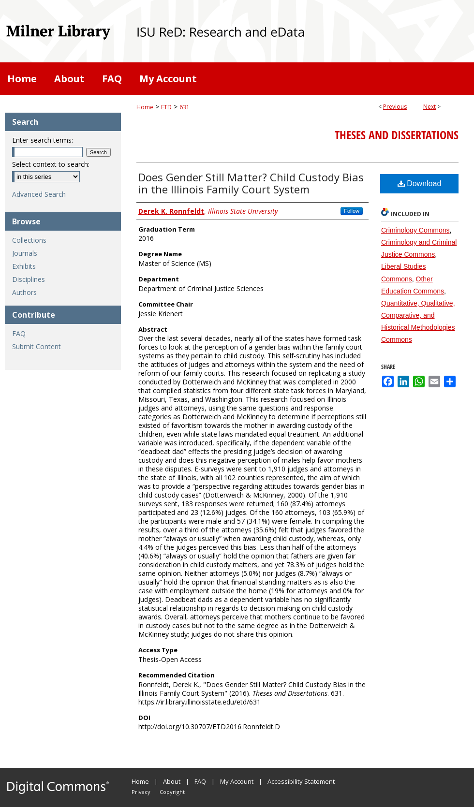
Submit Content (36, 346)
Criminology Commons (415, 230)
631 (184, 107)
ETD (166, 107)
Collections (29, 240)
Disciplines (28, 279)
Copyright (172, 791)
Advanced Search (39, 194)
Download (420, 183)
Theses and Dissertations (397, 135)
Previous (395, 107)
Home (144, 107)
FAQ (19, 333)
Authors (24, 292)
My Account (236, 781)
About (171, 781)
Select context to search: (50, 164)
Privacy (141, 791)
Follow (351, 211)
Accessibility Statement (301, 781)
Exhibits (24, 266)
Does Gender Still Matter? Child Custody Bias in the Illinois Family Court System (251, 183)
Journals (24, 253)
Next (429, 107)
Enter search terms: (42, 140)
